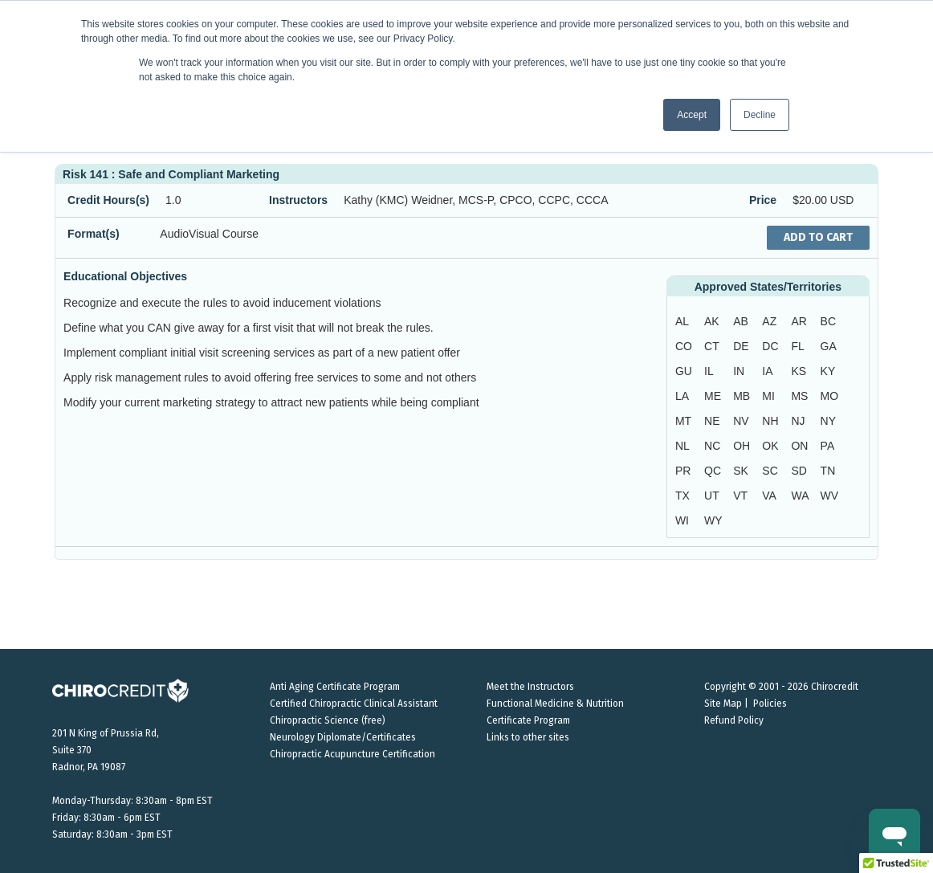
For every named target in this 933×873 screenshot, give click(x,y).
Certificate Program (528, 720)
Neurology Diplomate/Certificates (343, 737)
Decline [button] (760, 114)
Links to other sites (528, 737)
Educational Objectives (125, 276)
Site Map (723, 703)
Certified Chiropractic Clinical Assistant (354, 703)
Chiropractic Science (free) (327, 720)
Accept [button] (692, 114)
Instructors (298, 200)
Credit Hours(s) (108, 200)
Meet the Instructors (530, 686)
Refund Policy (734, 720)
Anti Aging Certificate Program (335, 686)
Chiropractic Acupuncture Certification (352, 754)
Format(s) (93, 233)
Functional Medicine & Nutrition (555, 703)
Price (762, 200)
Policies (770, 703)
